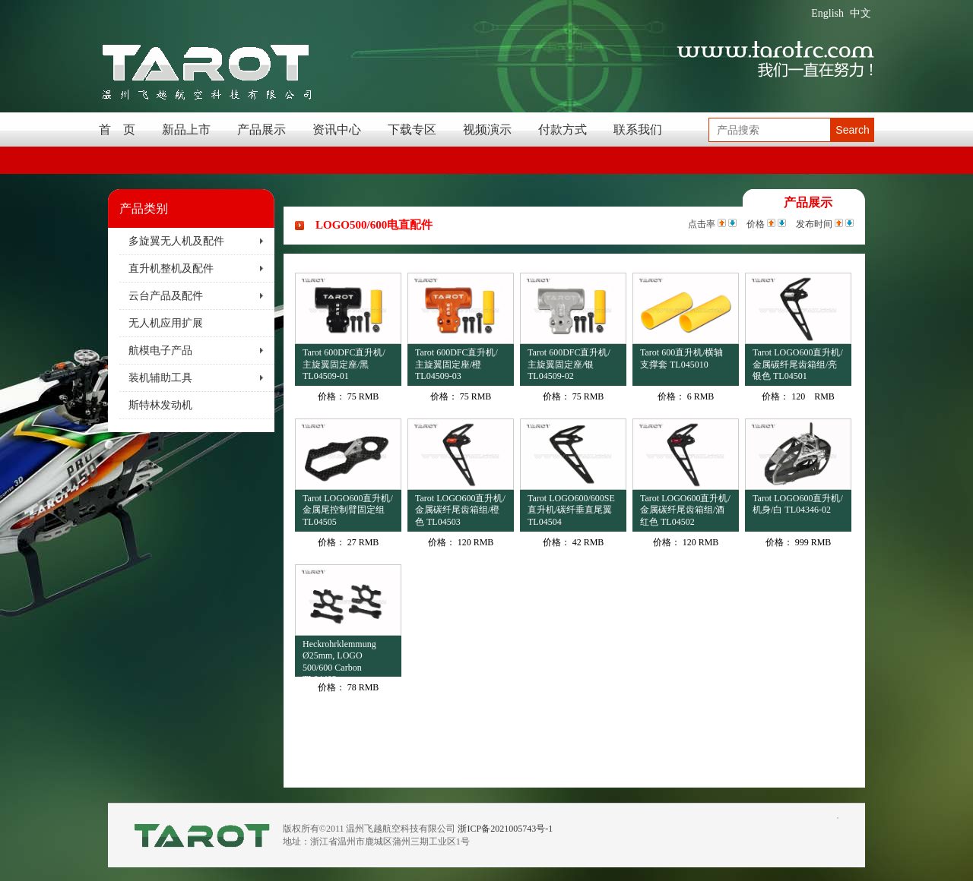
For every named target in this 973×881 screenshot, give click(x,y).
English (827, 13)
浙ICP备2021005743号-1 (505, 828)
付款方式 (562, 129)
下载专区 (412, 129)
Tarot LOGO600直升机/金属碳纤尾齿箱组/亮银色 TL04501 (798, 364)
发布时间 (814, 224)
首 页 (117, 129)
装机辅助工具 (160, 378)
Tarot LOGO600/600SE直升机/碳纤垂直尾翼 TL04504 (571, 510)
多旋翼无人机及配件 (176, 241)
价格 (755, 224)
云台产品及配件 (165, 296)
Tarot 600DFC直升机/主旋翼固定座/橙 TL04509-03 (456, 364)
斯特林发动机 (160, 405)
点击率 (701, 224)
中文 (860, 13)
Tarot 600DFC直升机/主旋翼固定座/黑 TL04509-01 (344, 364)
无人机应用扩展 (165, 323)
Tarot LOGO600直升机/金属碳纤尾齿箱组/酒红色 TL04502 (685, 510)
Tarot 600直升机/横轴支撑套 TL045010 (681, 358)
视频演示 (487, 129)
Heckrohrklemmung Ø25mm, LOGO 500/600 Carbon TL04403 (339, 658)
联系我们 (637, 129)
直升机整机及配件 (171, 268)
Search (852, 130)
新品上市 (186, 129)
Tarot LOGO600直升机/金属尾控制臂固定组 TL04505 (348, 510)
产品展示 (261, 129)
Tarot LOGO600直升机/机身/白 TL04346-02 (798, 504)
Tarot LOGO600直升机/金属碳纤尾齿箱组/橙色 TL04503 (460, 510)
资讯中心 (336, 129)
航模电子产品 (160, 350)
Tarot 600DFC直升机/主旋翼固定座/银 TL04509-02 (569, 364)
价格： (331, 396)
